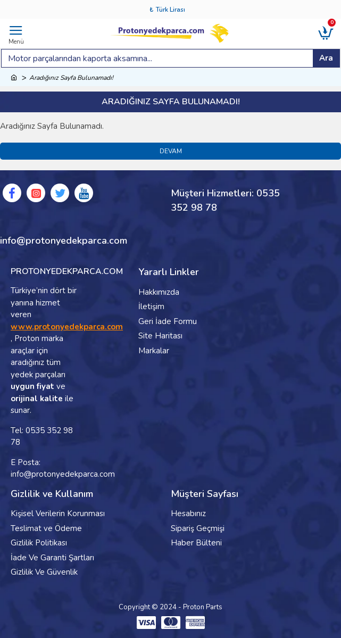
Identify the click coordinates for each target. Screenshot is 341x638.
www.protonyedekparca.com (67, 326)
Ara (326, 58)
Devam (171, 151)
